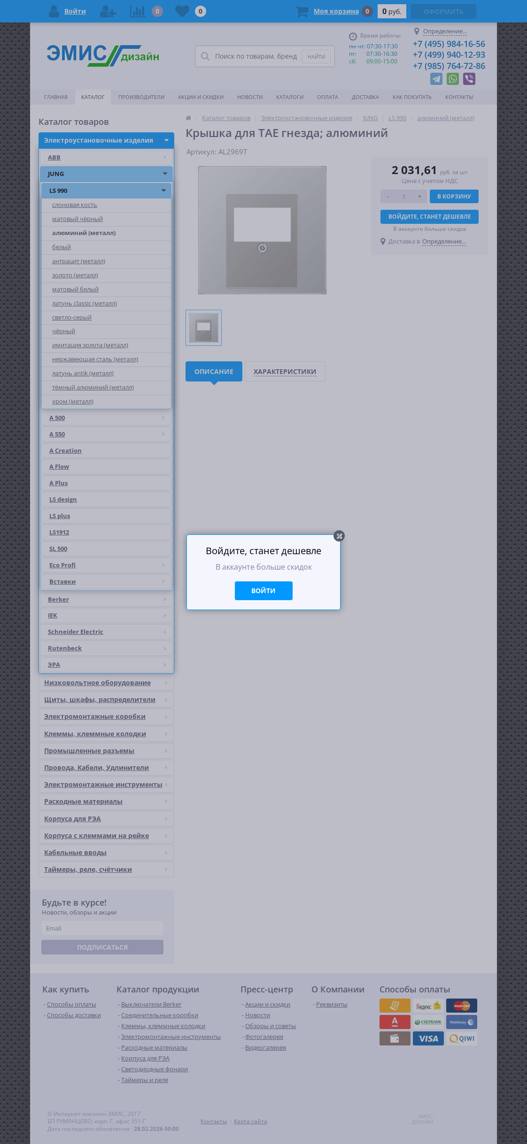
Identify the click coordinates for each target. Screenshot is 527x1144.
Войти (263, 590)
